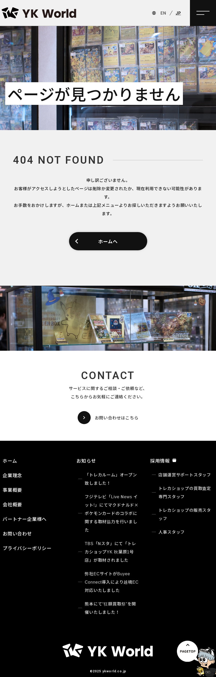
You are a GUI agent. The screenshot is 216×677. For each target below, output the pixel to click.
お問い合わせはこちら (108, 417)
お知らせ (86, 460)
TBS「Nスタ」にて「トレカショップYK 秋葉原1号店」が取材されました (110, 551)
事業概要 (12, 489)
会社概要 (12, 504)
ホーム (10, 460)
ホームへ (96, 241)
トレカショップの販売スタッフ (184, 514)
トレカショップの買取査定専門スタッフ (184, 492)
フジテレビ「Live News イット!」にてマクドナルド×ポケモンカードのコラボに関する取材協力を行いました (112, 513)
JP (178, 13)
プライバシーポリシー (27, 548)
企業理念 (12, 475)
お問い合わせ (17, 533)
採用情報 (163, 460)
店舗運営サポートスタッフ (184, 474)
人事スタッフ (171, 532)
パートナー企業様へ (25, 518)
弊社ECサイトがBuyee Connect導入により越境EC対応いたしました (112, 581)
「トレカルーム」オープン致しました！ (111, 478)
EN (163, 13)
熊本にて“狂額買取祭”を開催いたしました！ (110, 608)
